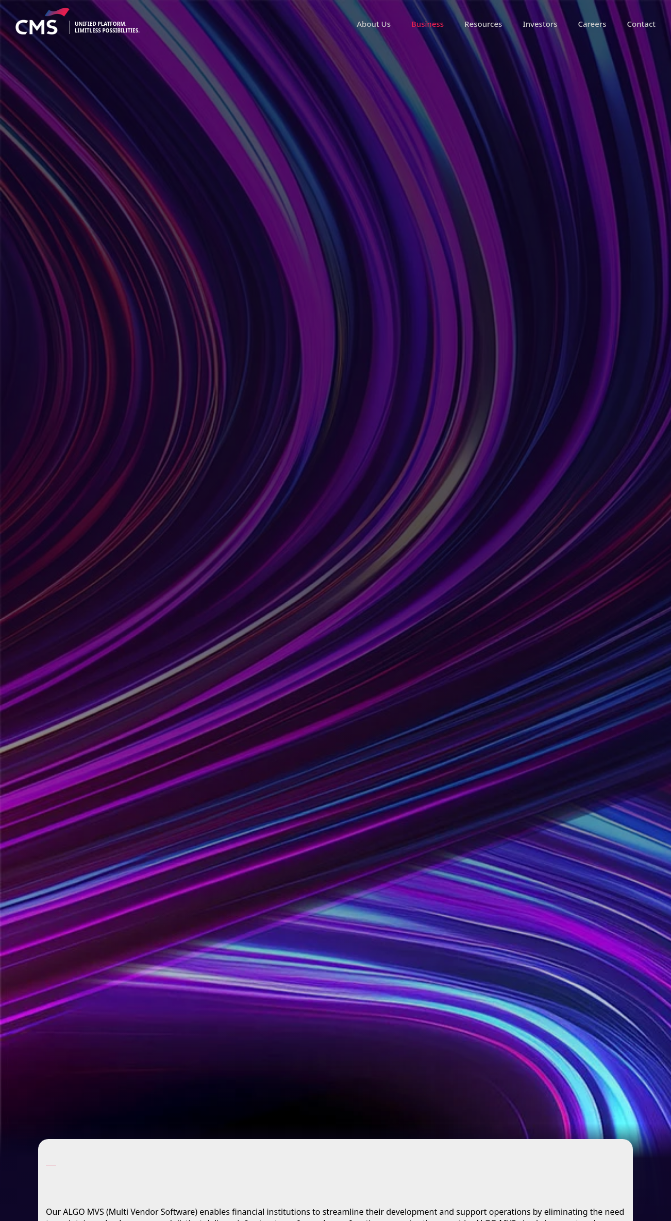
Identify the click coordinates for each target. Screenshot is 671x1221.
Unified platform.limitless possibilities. (107, 27)
